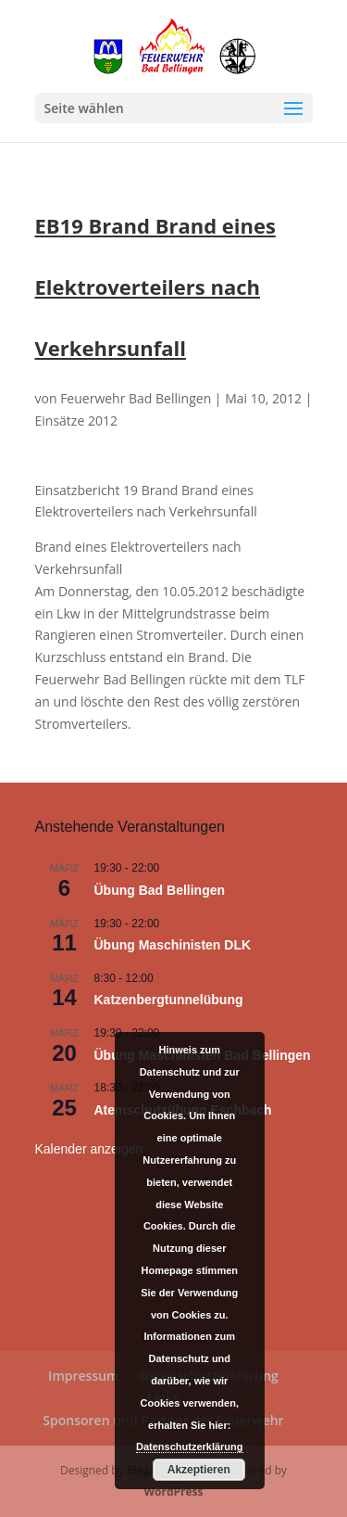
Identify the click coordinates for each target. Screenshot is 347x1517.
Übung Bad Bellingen (160, 890)
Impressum (83, 1375)
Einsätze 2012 (76, 420)
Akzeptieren (198, 1469)
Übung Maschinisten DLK (173, 944)
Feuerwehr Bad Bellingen (135, 398)
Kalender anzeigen (89, 1148)
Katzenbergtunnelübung (168, 999)
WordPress (173, 1491)
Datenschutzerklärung (189, 1446)
